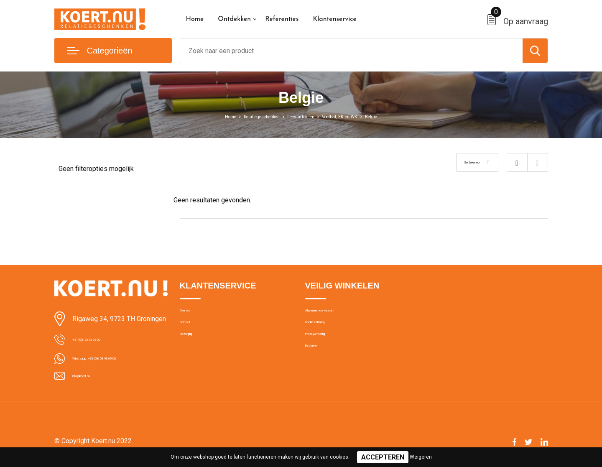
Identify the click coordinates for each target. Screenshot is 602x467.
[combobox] (351, 50)
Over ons (192, 313)
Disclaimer (319, 367)
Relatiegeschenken (249, 116)
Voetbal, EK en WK (354, 116)
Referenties (281, 19)
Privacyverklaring (328, 349)
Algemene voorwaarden (337, 313)
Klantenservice (335, 19)
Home (195, 19)
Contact (191, 331)
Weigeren (421, 457)
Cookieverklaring (327, 331)
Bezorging (193, 349)
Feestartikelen (302, 116)
